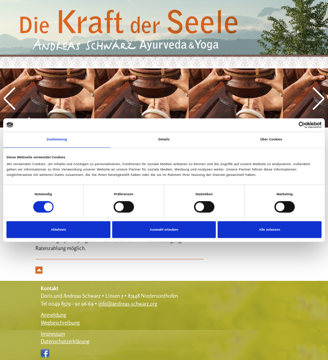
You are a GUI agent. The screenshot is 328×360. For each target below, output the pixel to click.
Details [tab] (163, 139)
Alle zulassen (269, 229)
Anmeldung (53, 314)
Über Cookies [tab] (271, 139)
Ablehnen (58, 229)
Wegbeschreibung (60, 322)
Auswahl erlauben (164, 229)
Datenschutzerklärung (65, 341)
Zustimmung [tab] (56, 139)
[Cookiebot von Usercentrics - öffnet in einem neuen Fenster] (290, 124)
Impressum (53, 333)
